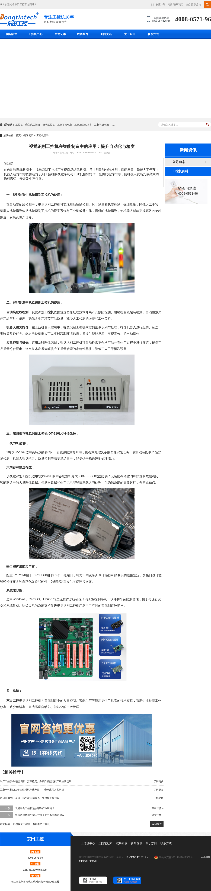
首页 (18, 135)
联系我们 (178, 4)
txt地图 (93, 860)
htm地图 (83, 860)
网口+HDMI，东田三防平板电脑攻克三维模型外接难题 (29, 798)
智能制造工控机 (41, 824)
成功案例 (82, 34)
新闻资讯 (106, 34)
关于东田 (129, 34)
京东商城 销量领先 (59, 18)
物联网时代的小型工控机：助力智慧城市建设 (39, 814)
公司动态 (178, 162)
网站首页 (11, 34)
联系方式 (153, 34)
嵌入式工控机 (32, 124)
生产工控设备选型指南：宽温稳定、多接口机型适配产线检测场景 (35, 781)
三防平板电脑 (64, 124)
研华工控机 (49, 124)
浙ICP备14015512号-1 (138, 857)
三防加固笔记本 (83, 124)
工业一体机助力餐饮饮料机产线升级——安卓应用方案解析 (32, 789)
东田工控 (19, 4)
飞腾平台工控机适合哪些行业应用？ (35, 808)
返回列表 (157, 824)
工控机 (19, 124)
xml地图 (205, 857)
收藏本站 (160, 4)
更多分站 (196, 4)
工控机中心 (35, 34)
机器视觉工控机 (21, 824)
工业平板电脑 (101, 124)
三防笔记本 (59, 34)
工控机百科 (42, 135)
